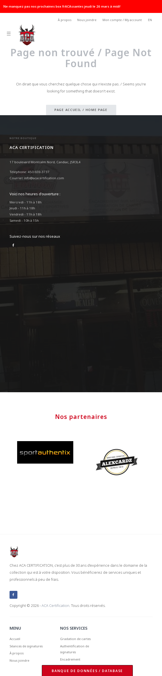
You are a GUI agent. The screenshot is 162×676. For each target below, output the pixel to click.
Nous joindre (87, 20)
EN (150, 20)
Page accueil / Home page (81, 110)
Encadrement (70, 659)
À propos (64, 20)
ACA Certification (55, 605)
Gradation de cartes (75, 639)
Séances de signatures (26, 646)
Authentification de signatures (74, 649)
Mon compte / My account (122, 20)
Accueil (15, 639)
